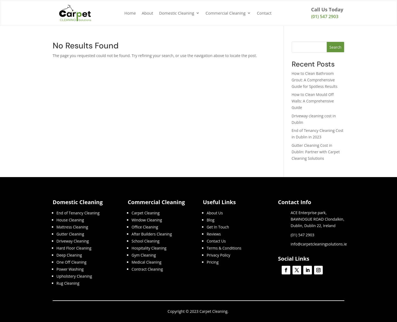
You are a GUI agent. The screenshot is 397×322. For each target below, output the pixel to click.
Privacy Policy (218, 255)
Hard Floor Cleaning (73, 248)
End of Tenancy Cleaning (78, 212)
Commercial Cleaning (225, 13)
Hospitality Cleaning (149, 248)
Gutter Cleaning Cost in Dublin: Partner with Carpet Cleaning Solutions (316, 152)
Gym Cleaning (144, 255)
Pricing (212, 262)
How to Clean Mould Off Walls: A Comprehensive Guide (313, 101)
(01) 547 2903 (324, 16)
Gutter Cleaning (70, 234)
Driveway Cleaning (72, 241)
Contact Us (216, 241)
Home (130, 13)
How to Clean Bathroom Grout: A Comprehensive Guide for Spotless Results (315, 80)
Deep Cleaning (69, 255)
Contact (264, 13)
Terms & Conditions (224, 248)
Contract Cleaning (147, 269)
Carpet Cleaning (146, 212)
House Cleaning (70, 220)
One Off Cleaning (71, 262)
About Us (215, 212)
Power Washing (70, 269)
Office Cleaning (145, 227)
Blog (210, 220)
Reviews (214, 234)
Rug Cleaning (67, 283)
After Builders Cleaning (152, 234)
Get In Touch (218, 227)
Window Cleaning (147, 220)
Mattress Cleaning (72, 227)
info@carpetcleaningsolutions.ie (319, 244)
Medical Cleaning (147, 262)
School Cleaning (145, 241)
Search (335, 47)
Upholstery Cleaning (74, 276)
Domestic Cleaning (176, 13)
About (147, 13)
